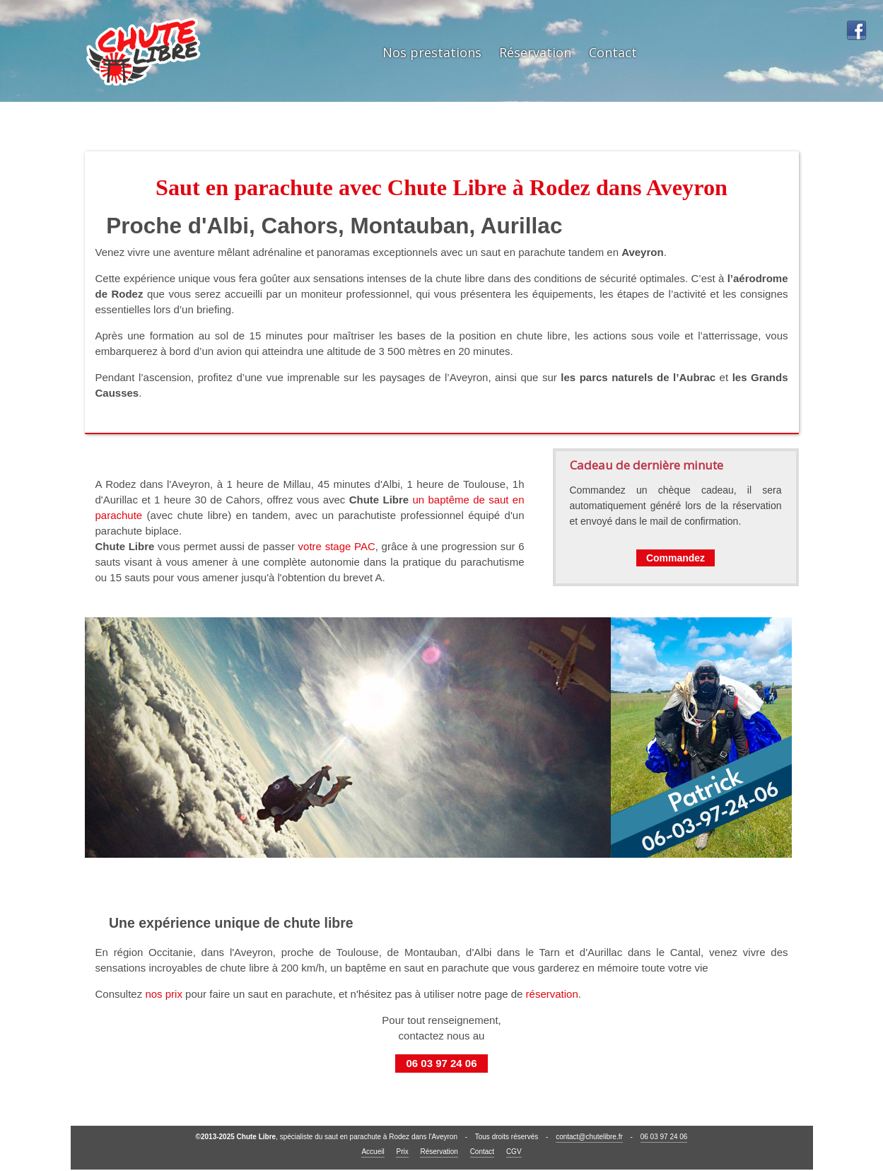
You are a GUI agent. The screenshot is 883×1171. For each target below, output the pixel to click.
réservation (552, 994)
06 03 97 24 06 (441, 1063)
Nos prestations (431, 52)
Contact (613, 52)
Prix (402, 1151)
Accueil (372, 1151)
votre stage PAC (336, 546)
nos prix (163, 994)
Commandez (675, 558)
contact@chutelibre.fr (589, 1137)
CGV (514, 1151)
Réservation (535, 52)
